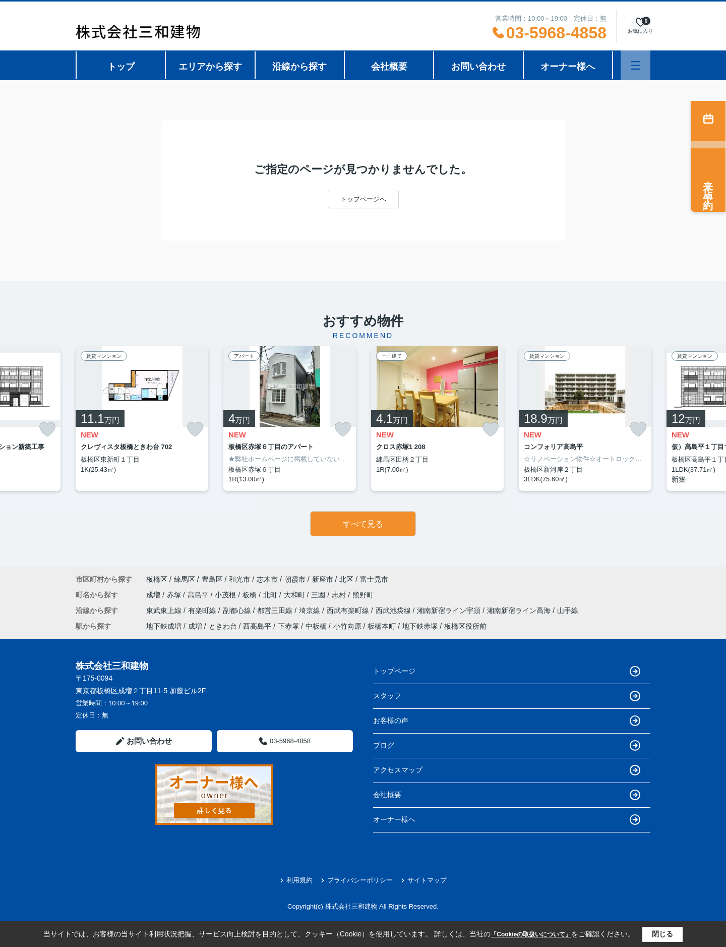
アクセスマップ (506, 770)
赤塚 (175, 595)
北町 (271, 595)
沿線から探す (299, 67)
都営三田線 (275, 610)
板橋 (251, 595)
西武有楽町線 (349, 610)
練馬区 (184, 579)
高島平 (199, 595)
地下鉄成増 (164, 626)
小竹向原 (347, 626)
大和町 (295, 595)
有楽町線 (203, 610)
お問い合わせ (478, 67)
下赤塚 (288, 626)
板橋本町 (382, 626)
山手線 (567, 610)
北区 (346, 579)
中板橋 (316, 626)
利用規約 (296, 880)
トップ (121, 67)
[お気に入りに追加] (47, 429)
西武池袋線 (394, 610)
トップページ (506, 671)
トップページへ (363, 199)
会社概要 (389, 67)
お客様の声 (506, 720)
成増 (154, 595)
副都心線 (238, 610)
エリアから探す (210, 67)
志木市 (267, 579)
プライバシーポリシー (357, 880)
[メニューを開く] (635, 65)
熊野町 (363, 595)
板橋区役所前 (465, 626)
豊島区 (212, 579)
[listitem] (142, 418)
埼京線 (310, 610)
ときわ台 (223, 626)
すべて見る (363, 524)
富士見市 (374, 579)
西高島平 (257, 626)
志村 (340, 595)
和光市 (239, 579)
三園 (319, 595)
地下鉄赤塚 (420, 626)
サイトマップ (424, 880)
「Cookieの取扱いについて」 (531, 934)
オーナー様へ (567, 67)
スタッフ (506, 696)
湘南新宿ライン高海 (520, 610)
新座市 (322, 579)
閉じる (662, 934)
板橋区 (156, 579)
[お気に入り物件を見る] (640, 26)
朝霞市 (295, 579)
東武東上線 (165, 610)
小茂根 (226, 595)
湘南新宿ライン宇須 (449, 610)
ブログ (506, 745)
